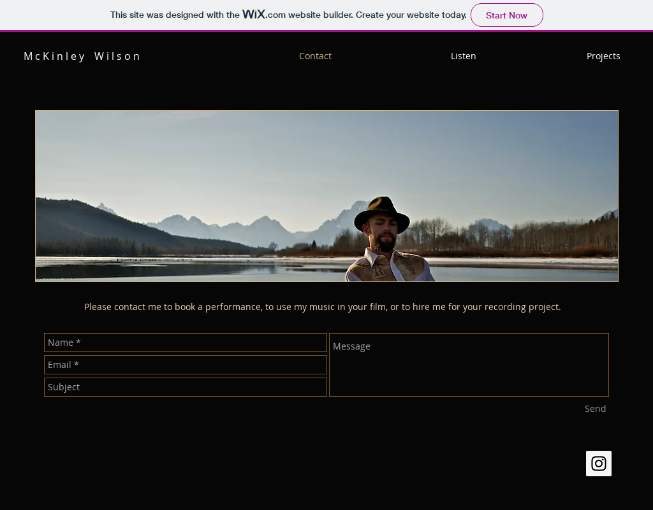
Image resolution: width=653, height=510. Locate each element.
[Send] (596, 409)
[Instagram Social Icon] (599, 463)
